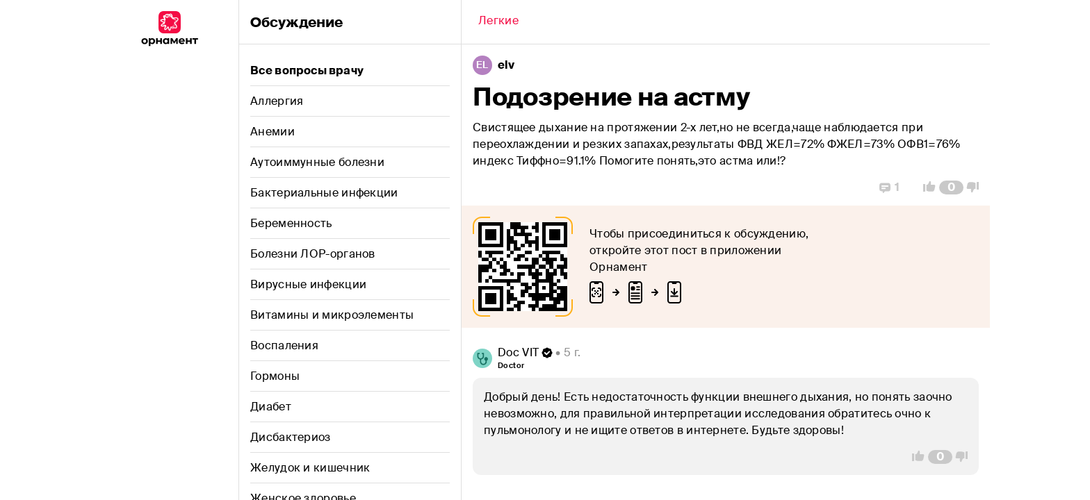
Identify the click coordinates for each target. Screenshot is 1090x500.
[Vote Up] (925, 187)
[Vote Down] (976, 187)
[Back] (498, 22)
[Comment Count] (951, 187)
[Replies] (889, 187)
